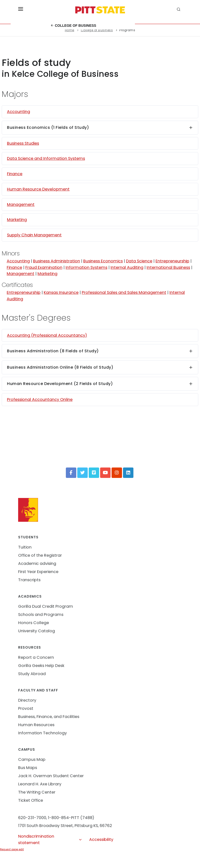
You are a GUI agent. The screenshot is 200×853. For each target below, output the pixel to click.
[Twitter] (82, 473)
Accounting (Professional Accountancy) (47, 335)
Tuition (25, 547)
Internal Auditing (127, 267)
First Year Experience (38, 572)
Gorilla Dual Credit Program (45, 606)
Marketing (17, 219)
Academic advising (37, 563)
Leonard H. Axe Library (39, 784)
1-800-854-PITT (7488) (71, 818)
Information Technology (42, 733)
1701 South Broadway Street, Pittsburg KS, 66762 (65, 825)
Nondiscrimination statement (50, 839)
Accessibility (101, 839)
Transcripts (29, 580)
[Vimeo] (94, 473)
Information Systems (86, 267)
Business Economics (103, 261)
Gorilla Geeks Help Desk (41, 665)
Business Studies (23, 143)
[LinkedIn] (128, 473)
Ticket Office (30, 800)
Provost (25, 708)
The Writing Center (36, 792)
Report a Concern (36, 657)
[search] (179, 10)
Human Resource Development (38, 189)
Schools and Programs (40, 614)
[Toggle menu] (20, 10)
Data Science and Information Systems (46, 158)
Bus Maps (27, 767)
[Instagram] (117, 473)
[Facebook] (71, 473)
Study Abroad (32, 674)
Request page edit (12, 849)
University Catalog (36, 631)
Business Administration (56, 261)
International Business (168, 267)
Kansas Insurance (61, 292)
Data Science (139, 261)
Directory (27, 700)
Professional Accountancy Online (40, 399)
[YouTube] (105, 473)
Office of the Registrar (40, 555)
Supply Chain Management (34, 235)
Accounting (18, 111)
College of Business (73, 26)
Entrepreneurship (172, 261)
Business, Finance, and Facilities (48, 716)
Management (21, 204)
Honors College (33, 623)
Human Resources (36, 725)
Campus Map (31, 759)
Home (69, 30)
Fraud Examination (43, 267)
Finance (14, 174)
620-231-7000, (32, 818)
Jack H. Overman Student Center (51, 776)
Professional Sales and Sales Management (124, 292)
